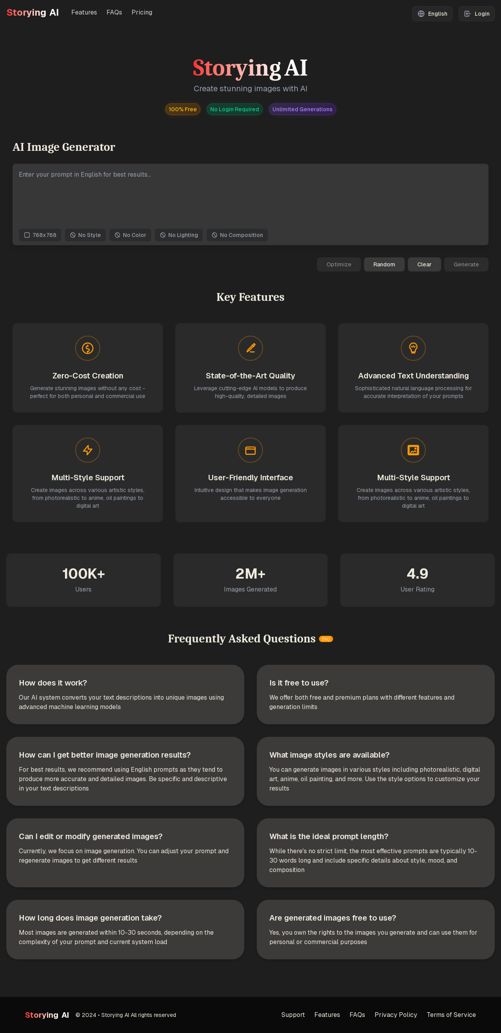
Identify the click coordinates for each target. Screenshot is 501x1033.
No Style (85, 235)
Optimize (338, 264)
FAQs (114, 12)
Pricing (142, 12)
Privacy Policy (396, 1015)
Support (293, 1015)
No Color (130, 235)
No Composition (237, 235)
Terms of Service (451, 1015)
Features (84, 12)
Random (384, 264)
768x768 (40, 235)
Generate (466, 264)
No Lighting (179, 235)
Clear (424, 264)
